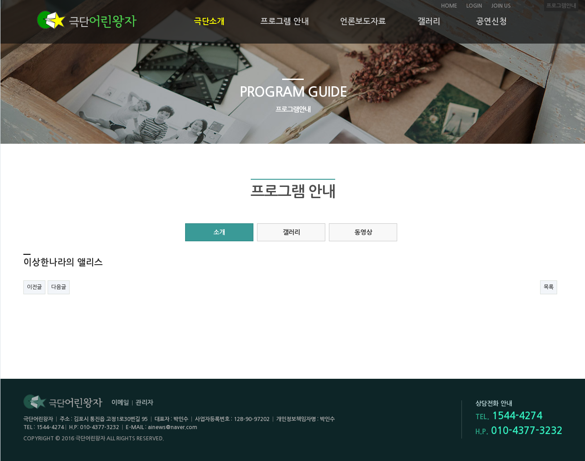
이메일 (120, 402)
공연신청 (491, 22)
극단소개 (209, 22)
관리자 (144, 402)
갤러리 (428, 22)
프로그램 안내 (285, 22)
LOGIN (474, 6)
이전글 (34, 287)
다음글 (58, 287)
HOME (449, 6)
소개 (219, 232)
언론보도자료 (363, 22)
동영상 (363, 232)
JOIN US (501, 6)
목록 (549, 287)
